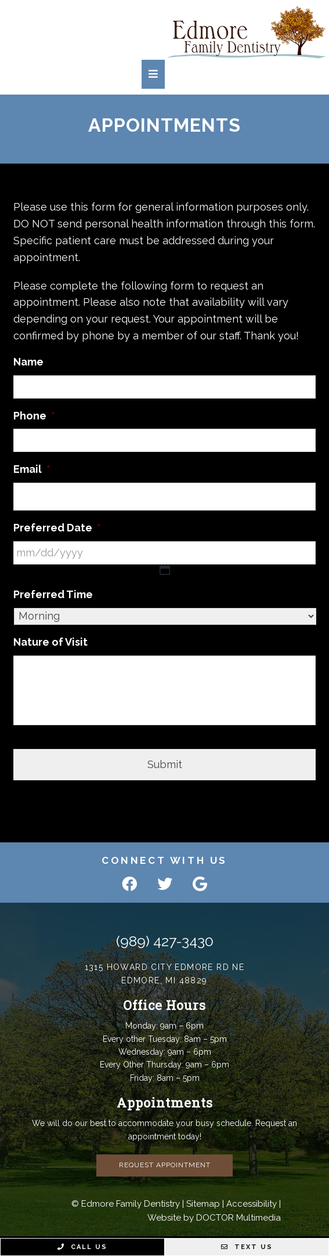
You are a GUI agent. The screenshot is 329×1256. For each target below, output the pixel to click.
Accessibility (251, 1204)
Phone (34, 416)
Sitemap (203, 1204)
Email (31, 469)
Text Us (247, 1247)
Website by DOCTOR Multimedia (214, 1217)
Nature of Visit (50, 642)
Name (28, 362)
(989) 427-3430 (165, 941)
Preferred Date (57, 528)
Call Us (82, 1247)
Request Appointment (165, 1165)
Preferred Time (53, 594)
